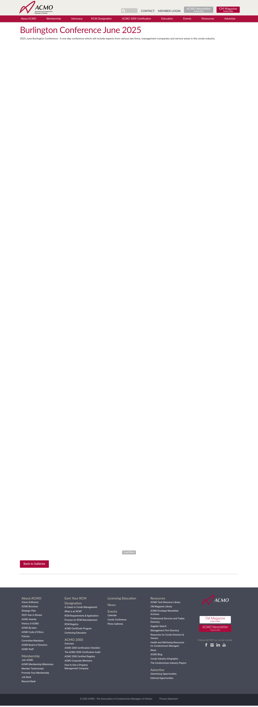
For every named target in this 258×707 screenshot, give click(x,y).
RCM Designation (101, 18)
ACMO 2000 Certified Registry (79, 657)
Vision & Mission (30, 603)
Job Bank (26, 678)
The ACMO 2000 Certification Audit (82, 653)
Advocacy (77, 18)
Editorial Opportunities (162, 679)
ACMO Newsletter (199, 9)
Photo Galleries (115, 625)
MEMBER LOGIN (169, 10)
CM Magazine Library (161, 607)
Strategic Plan (29, 612)
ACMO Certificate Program (78, 629)
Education (167, 18)
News (153, 651)
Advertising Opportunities (164, 675)
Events (187, 18)
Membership (53, 18)
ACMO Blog (156, 655)
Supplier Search (159, 627)
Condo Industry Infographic (164, 660)
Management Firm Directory (165, 631)
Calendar (112, 616)
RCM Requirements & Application (81, 617)
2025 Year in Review (32, 616)
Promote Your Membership (35, 674)
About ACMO (28, 18)
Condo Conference (117, 620)
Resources (208, 18)
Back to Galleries (35, 564)
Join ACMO (27, 661)
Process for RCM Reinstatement (80, 621)
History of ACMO (30, 624)
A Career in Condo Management (80, 608)
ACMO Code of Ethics (33, 633)
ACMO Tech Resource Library (165, 603)
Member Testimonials (33, 669)
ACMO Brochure (30, 607)
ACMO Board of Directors (34, 646)
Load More (129, 553)
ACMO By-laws (29, 629)
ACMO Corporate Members (78, 662)
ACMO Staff (28, 650)
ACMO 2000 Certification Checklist (82, 649)
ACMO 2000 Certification (136, 18)
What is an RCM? (73, 612)
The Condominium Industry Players (168, 664)
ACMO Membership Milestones (37, 665)
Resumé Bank (29, 682)
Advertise (229, 18)
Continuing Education (75, 634)
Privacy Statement (168, 700)
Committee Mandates (33, 641)
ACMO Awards (29, 620)
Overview (69, 644)
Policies (26, 637)
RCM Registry (71, 625)
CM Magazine (228, 9)
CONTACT (148, 10)
